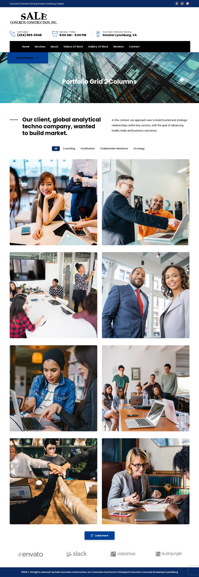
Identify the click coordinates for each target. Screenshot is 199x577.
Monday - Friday (67, 31)
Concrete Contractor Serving (116, 31)
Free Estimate (27, 58)
